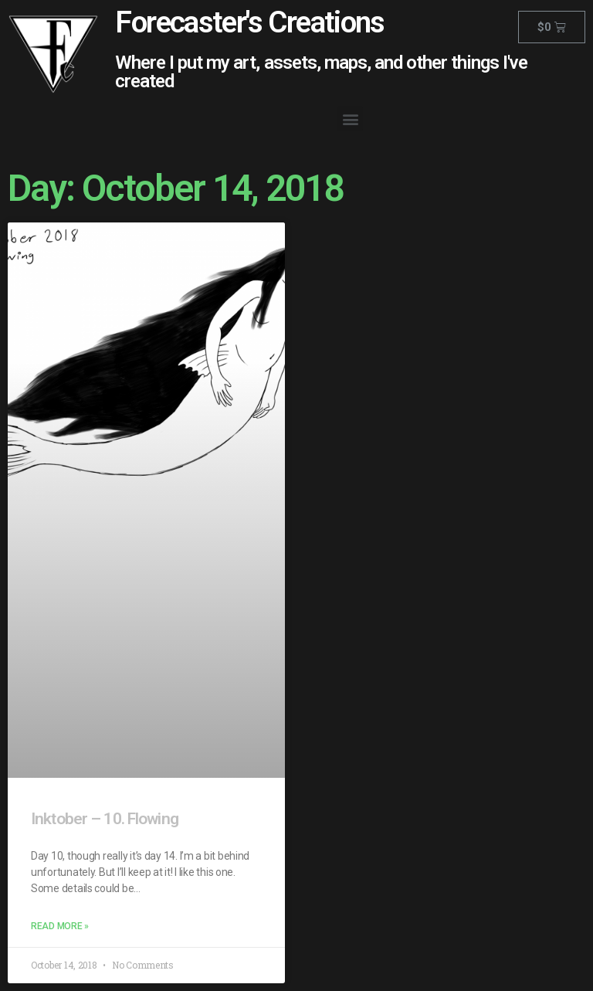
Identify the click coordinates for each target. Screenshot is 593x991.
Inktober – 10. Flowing (104, 818)
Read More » (60, 926)
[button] (350, 118)
